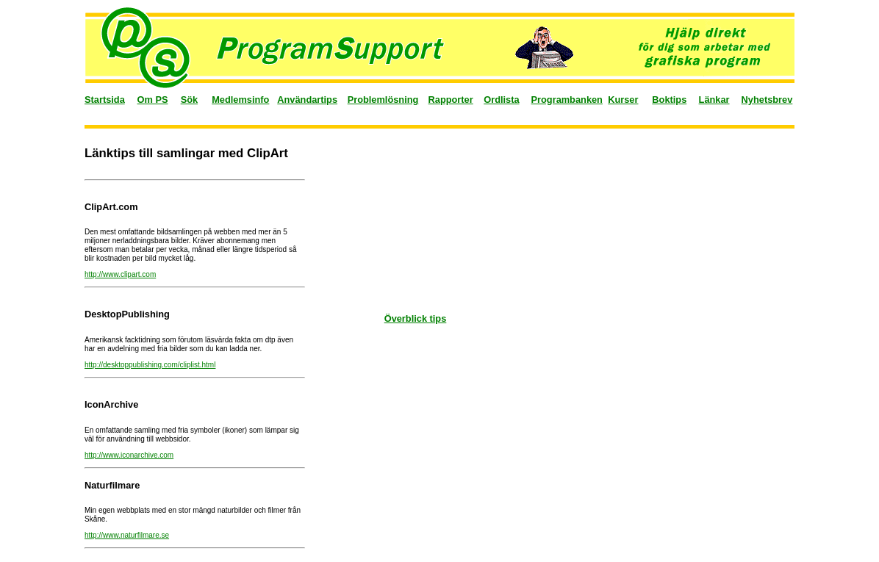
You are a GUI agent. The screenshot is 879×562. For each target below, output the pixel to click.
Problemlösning (383, 99)
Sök (189, 99)
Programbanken (567, 99)
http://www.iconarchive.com (129, 455)
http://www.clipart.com (120, 274)
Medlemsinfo (240, 99)
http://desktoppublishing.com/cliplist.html (150, 365)
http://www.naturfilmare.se (127, 535)
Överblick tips (415, 318)
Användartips (307, 99)
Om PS (152, 99)
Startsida (105, 99)
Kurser (623, 99)
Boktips (669, 99)
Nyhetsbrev (767, 99)
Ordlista (501, 99)
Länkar (714, 99)
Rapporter (450, 99)
